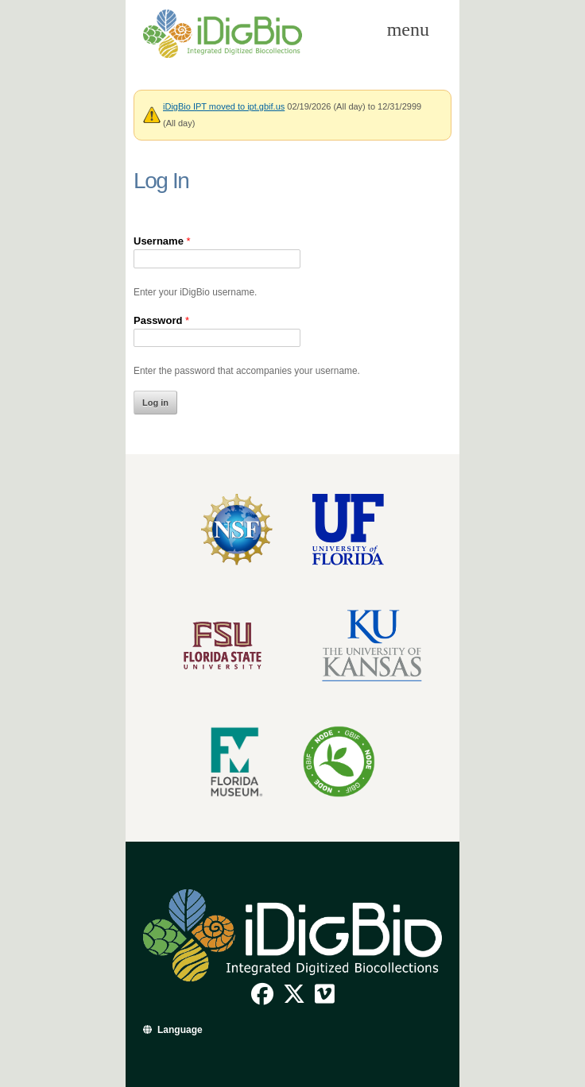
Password (161, 320)
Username (162, 241)
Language (180, 1029)
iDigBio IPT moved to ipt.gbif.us (224, 106)
